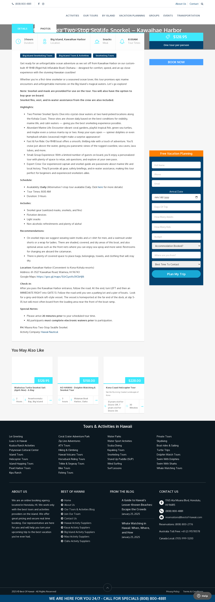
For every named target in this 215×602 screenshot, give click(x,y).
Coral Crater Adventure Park (74, 436)
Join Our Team (72, 513)
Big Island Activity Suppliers (80, 531)
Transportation (188, 15)
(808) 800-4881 (23, 3)
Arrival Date (176, 191)
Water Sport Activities (120, 440)
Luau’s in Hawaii (18, 440)
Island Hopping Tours (21, 463)
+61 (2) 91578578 (190, 531)
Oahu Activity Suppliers (77, 540)
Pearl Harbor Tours (20, 468)
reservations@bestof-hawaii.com (184, 517)
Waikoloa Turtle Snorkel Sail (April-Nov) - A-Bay (30, 388)
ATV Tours (64, 445)
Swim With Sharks (167, 463)
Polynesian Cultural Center (24, 449)
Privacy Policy (172, 591)
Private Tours (164, 436)
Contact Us (70, 518)
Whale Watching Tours (170, 468)
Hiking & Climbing (68, 449)
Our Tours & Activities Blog (79, 509)
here (100, 186)
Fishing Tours (65, 472)
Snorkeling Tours (105, 55)
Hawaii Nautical (49, 331)
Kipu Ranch (15, 472)
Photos (45, 28)
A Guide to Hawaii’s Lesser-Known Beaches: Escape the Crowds (137, 504)
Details (22, 28)
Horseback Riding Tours (71, 458)
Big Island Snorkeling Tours (37, 55)
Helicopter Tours (18, 458)
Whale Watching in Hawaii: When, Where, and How (136, 528)
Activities (72, 15)
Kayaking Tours (116, 449)
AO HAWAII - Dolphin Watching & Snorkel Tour (78, 388)
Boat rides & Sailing (168, 445)
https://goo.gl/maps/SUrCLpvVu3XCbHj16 (60, 276)
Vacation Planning (132, 15)
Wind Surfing (115, 463)
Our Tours (90, 15)
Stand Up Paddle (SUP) (121, 458)
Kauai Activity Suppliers (77, 527)
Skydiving (162, 440)
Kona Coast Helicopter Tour (121, 387)
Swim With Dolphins (168, 458)
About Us (181, 3)
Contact (194, 3)
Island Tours (16, 454)
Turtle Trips (163, 449)
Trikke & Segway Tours (71, 463)
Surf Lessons (115, 468)
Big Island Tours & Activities (74, 55)
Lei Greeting (16, 436)
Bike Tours (64, 468)
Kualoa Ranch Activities (22, 445)
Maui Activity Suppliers (77, 536)
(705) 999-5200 (184, 538)
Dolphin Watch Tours (169, 454)
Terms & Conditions (193, 591)
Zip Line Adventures (69, 440)
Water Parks (114, 436)
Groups (154, 15)
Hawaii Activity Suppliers (78, 522)
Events (168, 15)
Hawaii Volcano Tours (70, 454)
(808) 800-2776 (184, 524)
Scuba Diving (115, 445)
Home (67, 500)
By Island (108, 15)
